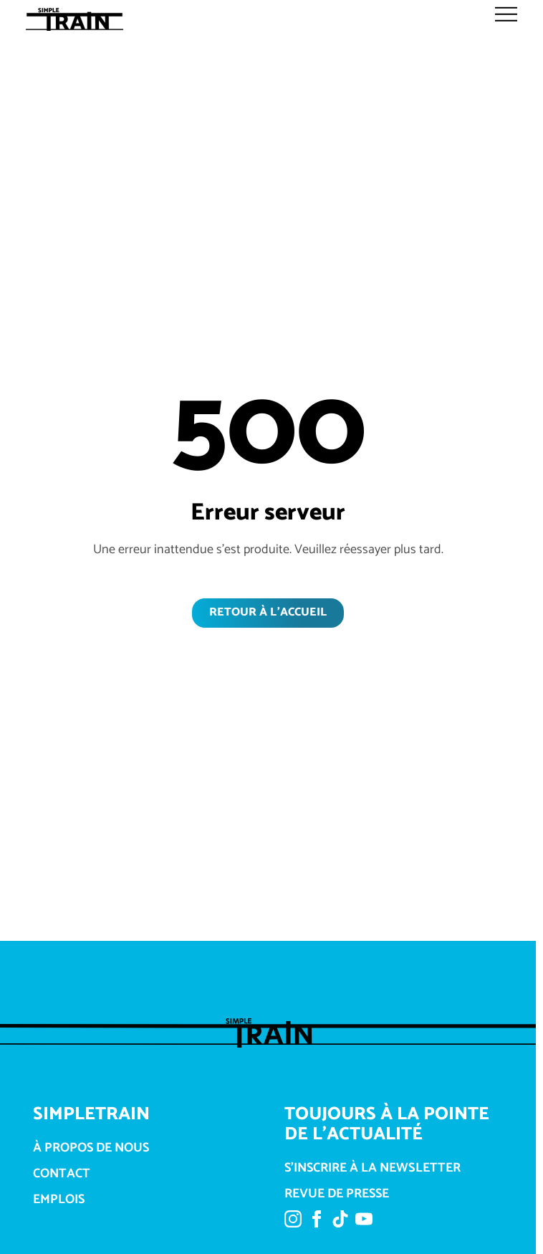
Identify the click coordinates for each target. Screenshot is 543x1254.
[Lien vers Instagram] (293, 1222)
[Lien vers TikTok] (340, 1222)
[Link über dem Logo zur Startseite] (79, 19)
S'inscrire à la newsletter (372, 1169)
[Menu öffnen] (506, 14)
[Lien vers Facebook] (316, 1222)
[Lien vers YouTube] (364, 1222)
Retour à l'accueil (268, 612)
